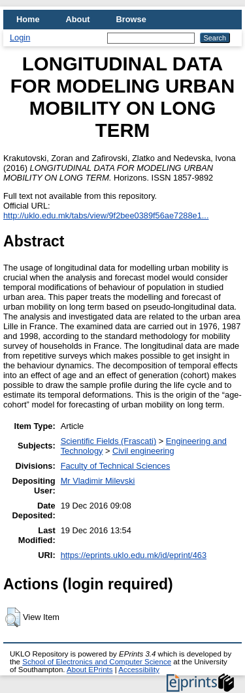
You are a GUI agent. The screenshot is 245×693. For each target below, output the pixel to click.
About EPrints (89, 669)
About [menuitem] (78, 19)
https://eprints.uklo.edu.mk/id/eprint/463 (133, 555)
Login (20, 37)
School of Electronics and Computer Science (96, 662)
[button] (12, 617)
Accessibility (138, 669)
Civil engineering (143, 451)
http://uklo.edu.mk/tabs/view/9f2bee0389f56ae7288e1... (105, 215)
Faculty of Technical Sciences (116, 466)
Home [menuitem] (28, 19)
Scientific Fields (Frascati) (108, 441)
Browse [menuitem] (131, 19)
